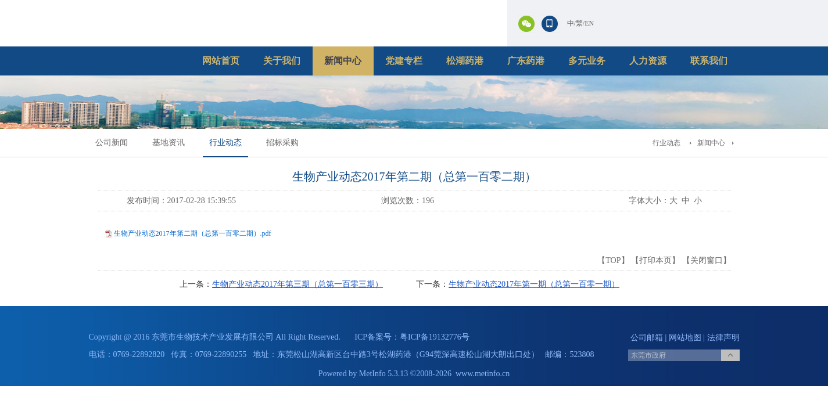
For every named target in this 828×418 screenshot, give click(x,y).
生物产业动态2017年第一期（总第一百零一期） (534, 284)
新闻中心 (342, 61)
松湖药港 (464, 61)
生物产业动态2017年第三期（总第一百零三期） (297, 284)
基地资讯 (168, 142)
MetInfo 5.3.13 (383, 373)
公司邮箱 (646, 337)
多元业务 (586, 61)
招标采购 (282, 142)
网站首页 (220, 61)
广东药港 (525, 61)
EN (589, 23)
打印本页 (655, 260)
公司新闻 (111, 142)
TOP (613, 260)
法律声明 (723, 337)
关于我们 (281, 61)
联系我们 (708, 61)
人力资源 (647, 61)
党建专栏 (403, 61)
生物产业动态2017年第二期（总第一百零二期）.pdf (192, 233)
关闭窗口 (706, 260)
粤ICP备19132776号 (434, 337)
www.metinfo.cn (483, 373)
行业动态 (225, 142)
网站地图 (685, 337)
